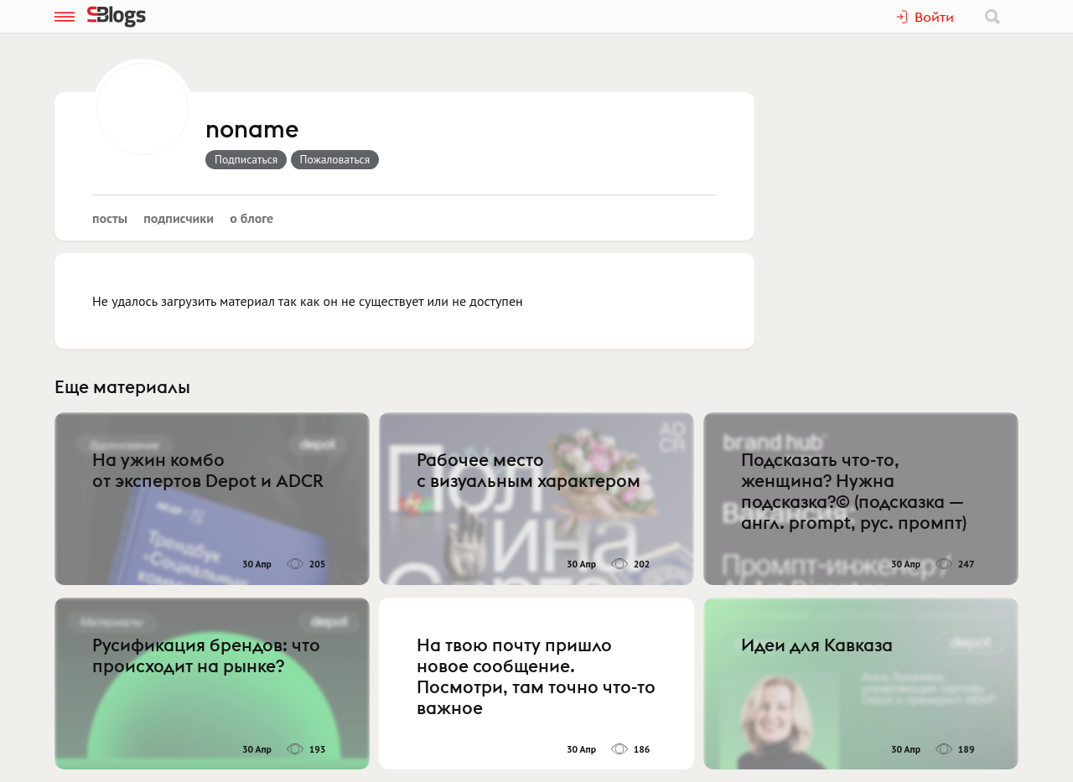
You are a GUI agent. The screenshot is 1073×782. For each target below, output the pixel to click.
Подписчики (178, 218)
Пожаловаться (335, 159)
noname (252, 129)
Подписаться (246, 159)
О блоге (251, 218)
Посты (109, 218)
